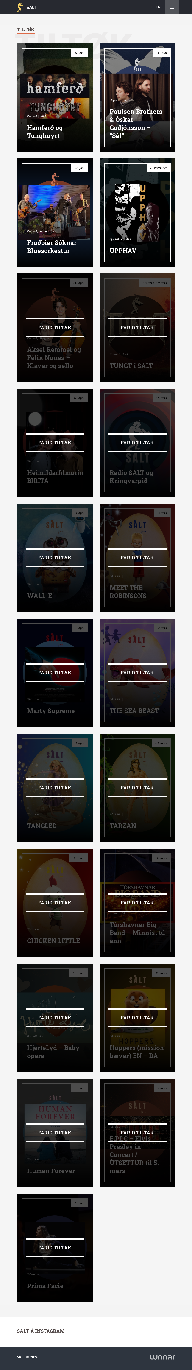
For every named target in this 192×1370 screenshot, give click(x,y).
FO (150, 7)
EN (158, 7)
